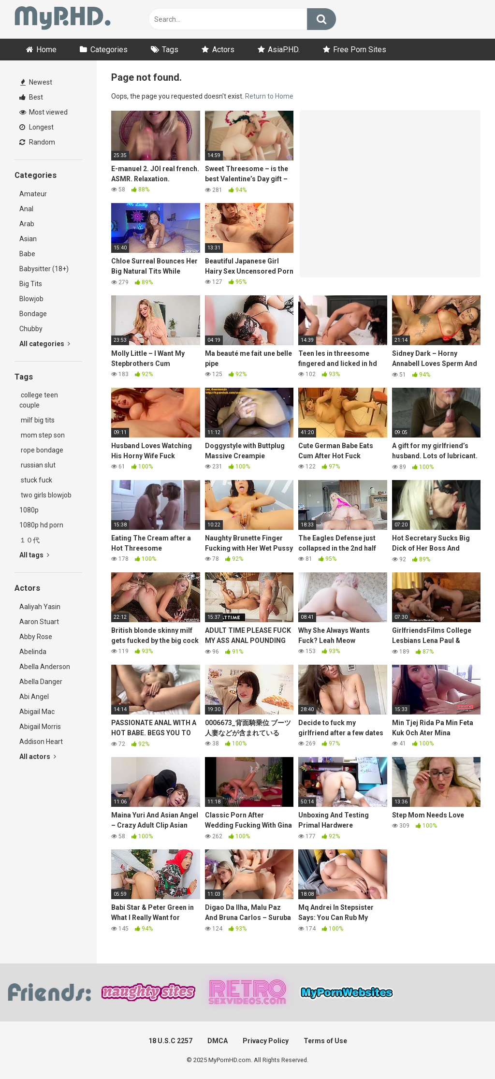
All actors (37, 756)
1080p (29, 510)
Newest (36, 82)
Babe (27, 254)
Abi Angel (34, 696)
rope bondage (41, 450)
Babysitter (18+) (44, 269)
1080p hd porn (41, 525)
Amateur (33, 194)
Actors (223, 49)
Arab (26, 224)
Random (37, 142)
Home (46, 49)
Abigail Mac (37, 711)
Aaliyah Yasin (39, 607)
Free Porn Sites (359, 49)
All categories (44, 344)
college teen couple (38, 400)
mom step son (42, 435)
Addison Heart (41, 741)
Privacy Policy (266, 1041)
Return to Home (269, 96)
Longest (36, 127)
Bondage (33, 314)
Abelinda (32, 652)
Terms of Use (325, 1041)
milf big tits (37, 420)
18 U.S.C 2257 (170, 1041)
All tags (34, 555)
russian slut (37, 465)
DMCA (217, 1041)
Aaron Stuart (39, 622)
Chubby (31, 329)
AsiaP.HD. (284, 49)
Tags (170, 49)
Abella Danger (40, 681)
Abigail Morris (40, 726)
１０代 (29, 540)
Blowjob (31, 299)
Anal (26, 209)
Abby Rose (35, 637)
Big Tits (30, 284)
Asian (28, 239)
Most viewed (43, 112)
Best (31, 97)
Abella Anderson (44, 667)
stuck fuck (35, 480)
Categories (109, 49)
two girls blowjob (45, 495)
